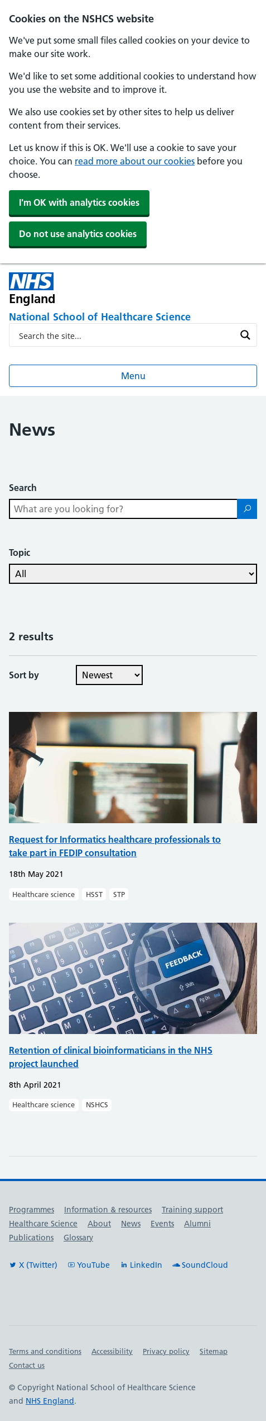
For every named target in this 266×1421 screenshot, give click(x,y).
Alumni (197, 1224)
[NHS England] (83, 288)
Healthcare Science (43, 1224)
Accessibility (112, 1351)
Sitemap (214, 1351)
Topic (19, 552)
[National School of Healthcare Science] (133, 317)
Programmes (31, 1210)
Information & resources (108, 1210)
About (99, 1224)
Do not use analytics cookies (78, 233)
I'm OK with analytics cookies (79, 202)
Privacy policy (166, 1351)
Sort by (24, 675)
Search (23, 487)
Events (162, 1224)
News (131, 1224)
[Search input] (126, 335)
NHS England (50, 1401)
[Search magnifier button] (245, 335)
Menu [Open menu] (133, 375)
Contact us (27, 1365)
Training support (192, 1210)
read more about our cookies (135, 161)
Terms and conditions (45, 1351)
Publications (31, 1238)
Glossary (78, 1238)
